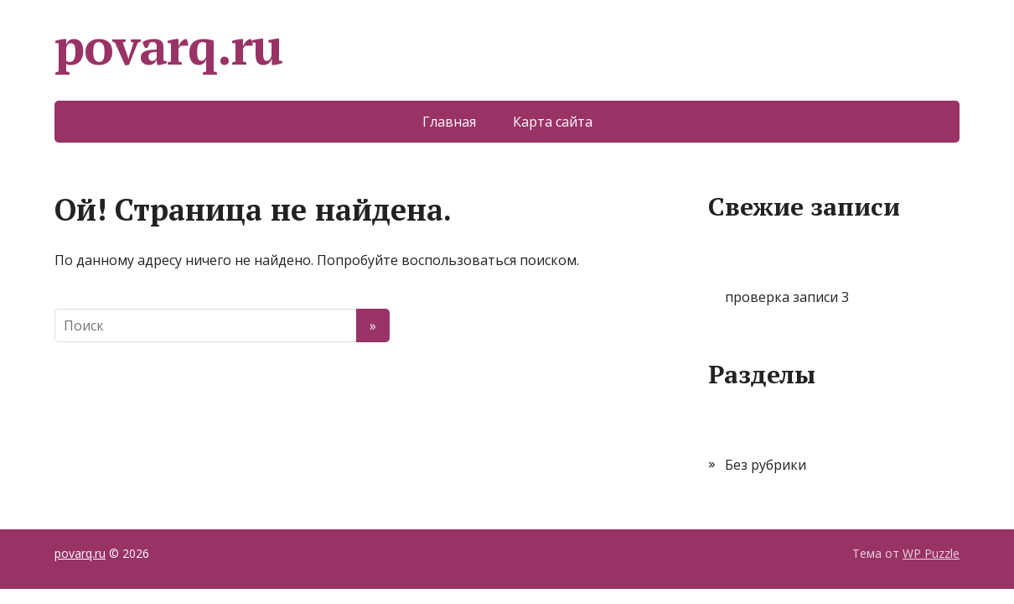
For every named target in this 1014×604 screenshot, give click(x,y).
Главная (449, 121)
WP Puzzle (931, 553)
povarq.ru (168, 46)
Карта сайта (552, 121)
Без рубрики (765, 465)
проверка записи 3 (787, 297)
